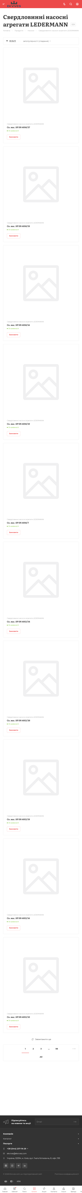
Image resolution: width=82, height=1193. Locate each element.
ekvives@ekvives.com (17, 1153)
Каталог (7, 1138)
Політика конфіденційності (67, 1174)
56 (56, 1048)
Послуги (7, 1143)
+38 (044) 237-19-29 (16, 1148)
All (41, 1057)
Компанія (8, 1134)
